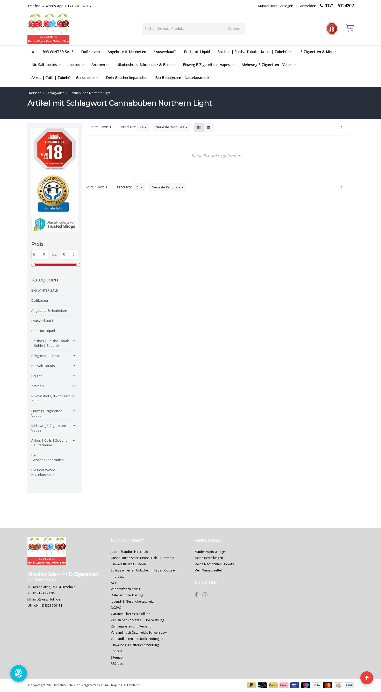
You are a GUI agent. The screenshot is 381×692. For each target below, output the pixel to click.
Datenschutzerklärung (127, 595)
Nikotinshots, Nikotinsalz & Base (145, 64)
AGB (114, 583)
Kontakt (116, 651)
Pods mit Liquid (197, 51)
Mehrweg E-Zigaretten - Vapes (268, 64)
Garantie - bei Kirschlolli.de (130, 614)
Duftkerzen (90, 51)
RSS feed (117, 663)
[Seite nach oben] (366, 677)
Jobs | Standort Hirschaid (129, 551)
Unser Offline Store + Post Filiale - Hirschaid (142, 558)
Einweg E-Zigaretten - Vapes (208, 64)
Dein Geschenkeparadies (126, 77)
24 (143, 127)
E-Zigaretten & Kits (318, 51)
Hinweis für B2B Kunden (128, 564)
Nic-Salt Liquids (46, 64)
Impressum (119, 576)
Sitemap (117, 657)
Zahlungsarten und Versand (131, 626)
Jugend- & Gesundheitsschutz (132, 601)
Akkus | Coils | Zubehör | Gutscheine (64, 77)
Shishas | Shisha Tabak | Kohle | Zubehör (255, 51)
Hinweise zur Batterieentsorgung (135, 645)
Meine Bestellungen (209, 558)
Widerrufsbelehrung (125, 589)
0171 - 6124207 (339, 6)
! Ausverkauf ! (165, 51)
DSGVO (116, 607)
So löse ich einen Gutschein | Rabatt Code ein (144, 570)
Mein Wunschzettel (208, 570)
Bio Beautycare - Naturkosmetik (182, 77)
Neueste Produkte (171, 127)
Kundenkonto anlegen (275, 5)
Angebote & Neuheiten (126, 51)
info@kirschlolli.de (46, 599)
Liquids (76, 64)
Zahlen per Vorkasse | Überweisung (137, 620)
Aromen (100, 64)
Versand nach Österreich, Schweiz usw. (139, 632)
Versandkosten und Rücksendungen (137, 639)
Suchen (234, 28)
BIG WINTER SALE (57, 51)
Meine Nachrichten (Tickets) (214, 564)
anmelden (308, 5)
